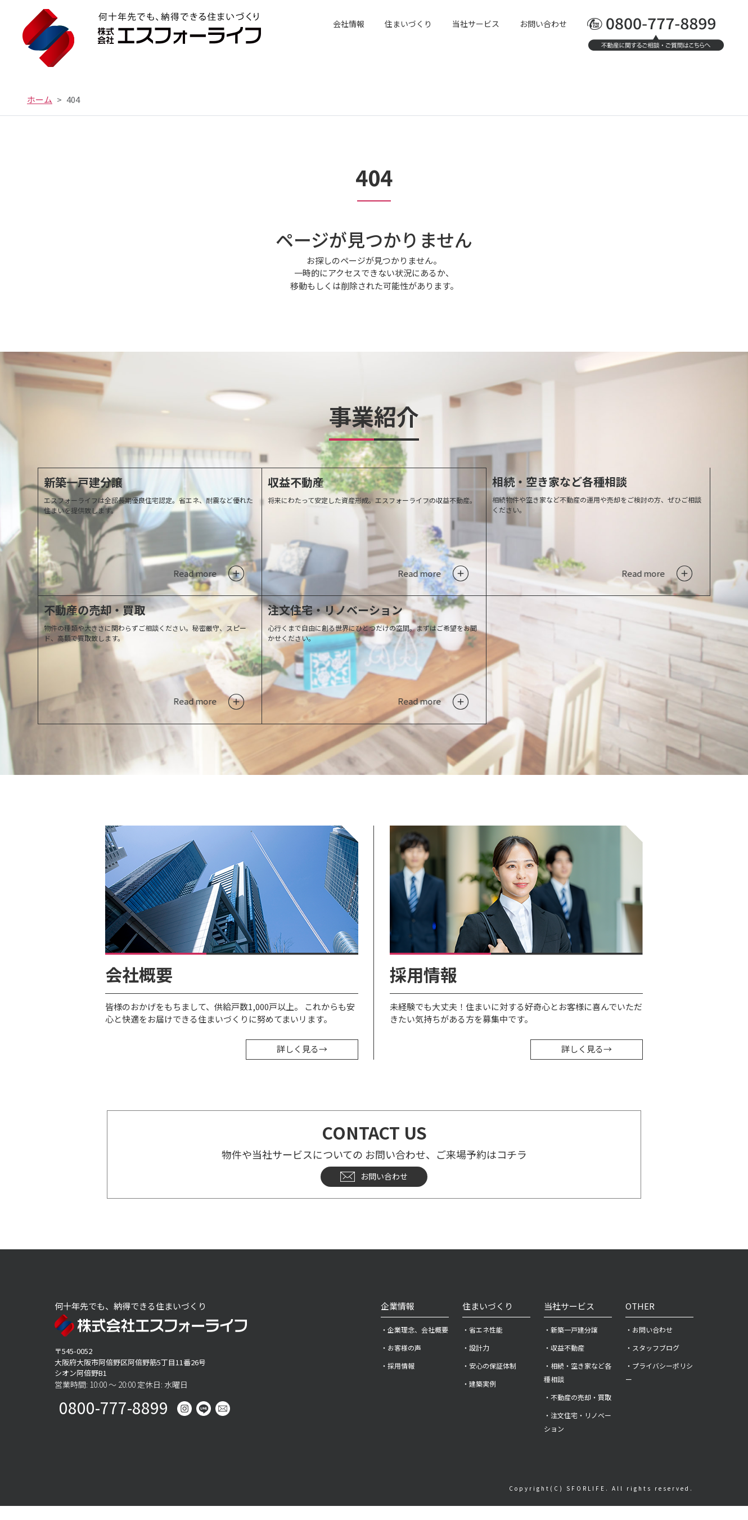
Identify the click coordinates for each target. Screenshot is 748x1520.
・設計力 (475, 1361)
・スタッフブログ (652, 1361)
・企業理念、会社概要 (414, 1343)
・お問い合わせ (649, 1343)
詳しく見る (302, 1063)
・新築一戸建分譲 (571, 1343)
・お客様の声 (401, 1361)
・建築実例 (479, 1397)
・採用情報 (397, 1379)
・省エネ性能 (482, 1343)
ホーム (39, 99)
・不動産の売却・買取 (577, 1411)
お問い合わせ (543, 23)
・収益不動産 (564, 1361)
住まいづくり (408, 23)
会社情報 (348, 23)
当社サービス (475, 23)
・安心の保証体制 (489, 1379)
